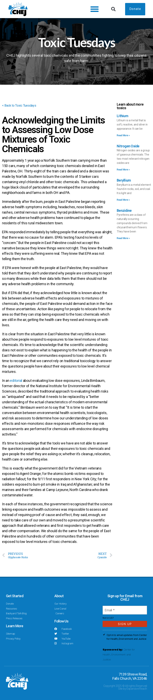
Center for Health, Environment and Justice (119, 654)
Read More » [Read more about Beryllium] (123, 199)
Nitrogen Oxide (128, 146)
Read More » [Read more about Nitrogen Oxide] (123, 169)
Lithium (122, 116)
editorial (16, 380)
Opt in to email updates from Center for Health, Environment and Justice (127, 637)
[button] (92, 9)
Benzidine (124, 210)
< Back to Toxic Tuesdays (21, 105)
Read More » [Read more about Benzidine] (123, 238)
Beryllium (124, 180)
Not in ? (108, 617)
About (59, 596)
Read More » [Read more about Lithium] (123, 135)
